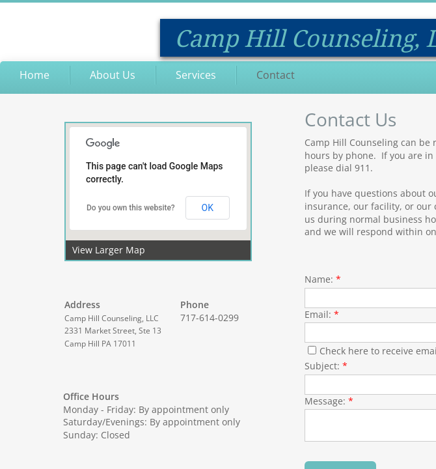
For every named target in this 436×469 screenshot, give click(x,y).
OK (207, 208)
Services (196, 75)
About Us (112, 75)
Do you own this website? (131, 207)
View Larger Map (108, 250)
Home (34, 75)
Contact (275, 75)
